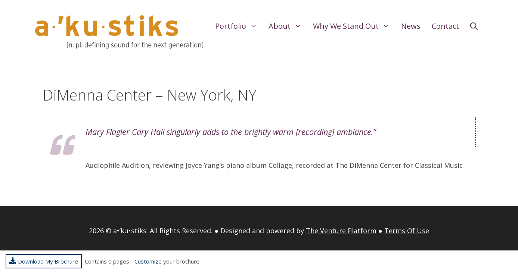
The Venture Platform (341, 230)
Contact (445, 26)
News (411, 26)
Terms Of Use (406, 230)
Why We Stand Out (354, 26)
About (288, 26)
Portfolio (239, 26)
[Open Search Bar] (474, 26)
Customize (148, 261)
